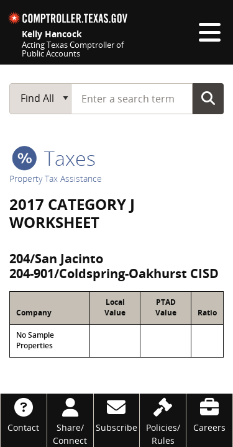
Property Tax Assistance (55, 178)
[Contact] (24, 414)
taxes (54, 158)
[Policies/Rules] (163, 420)
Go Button (208, 98)
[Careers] (209, 414)
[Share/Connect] (70, 420)
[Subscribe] (117, 414)
